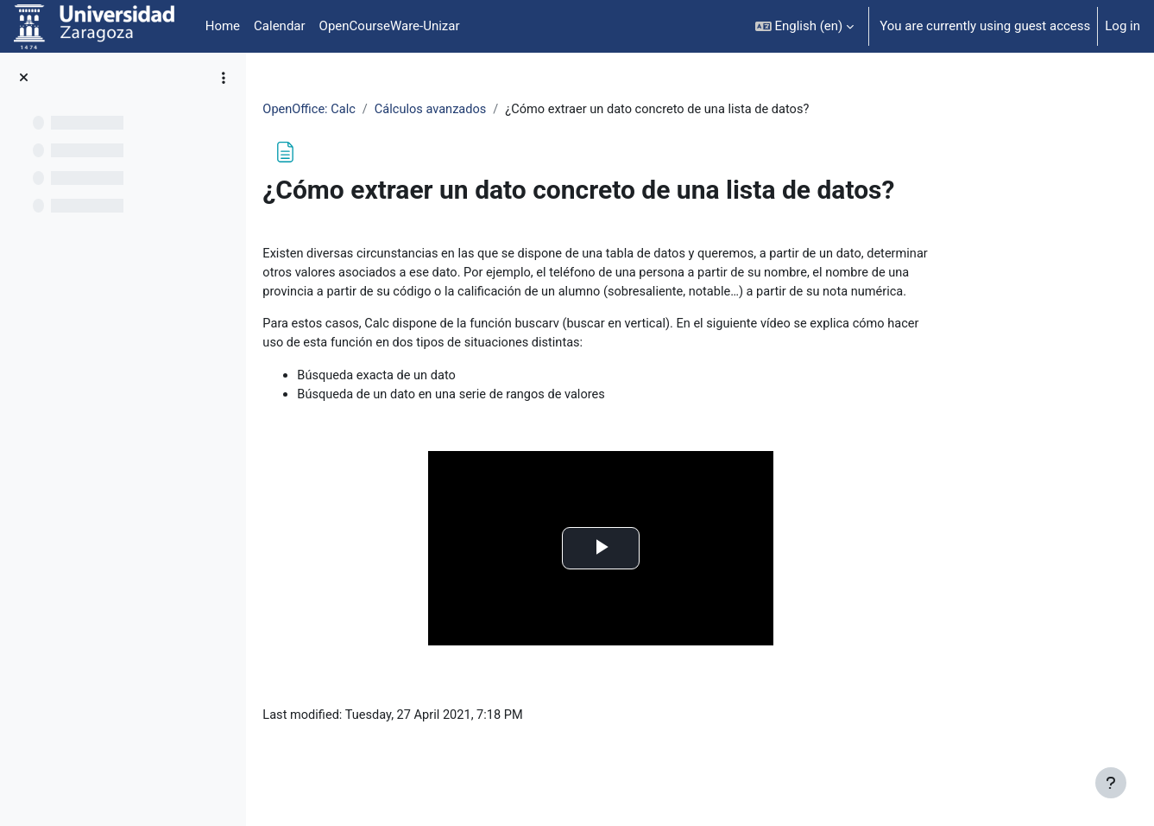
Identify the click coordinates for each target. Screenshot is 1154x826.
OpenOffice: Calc (396, 110)
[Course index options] (223, 77)
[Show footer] (1110, 782)
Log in (1122, 26)
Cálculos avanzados (520, 110)
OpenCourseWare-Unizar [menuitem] (389, 26)
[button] (805, 26)
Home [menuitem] (222, 26)
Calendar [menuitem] (280, 26)
